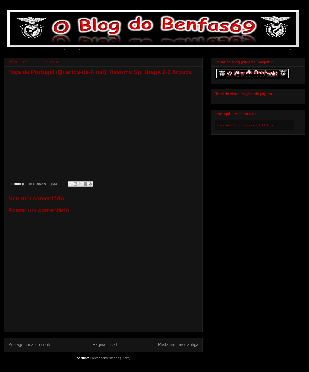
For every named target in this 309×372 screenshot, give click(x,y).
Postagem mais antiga (178, 344)
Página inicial (105, 344)
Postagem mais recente (29, 344)
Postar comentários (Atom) (110, 358)
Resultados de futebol (228, 125)
